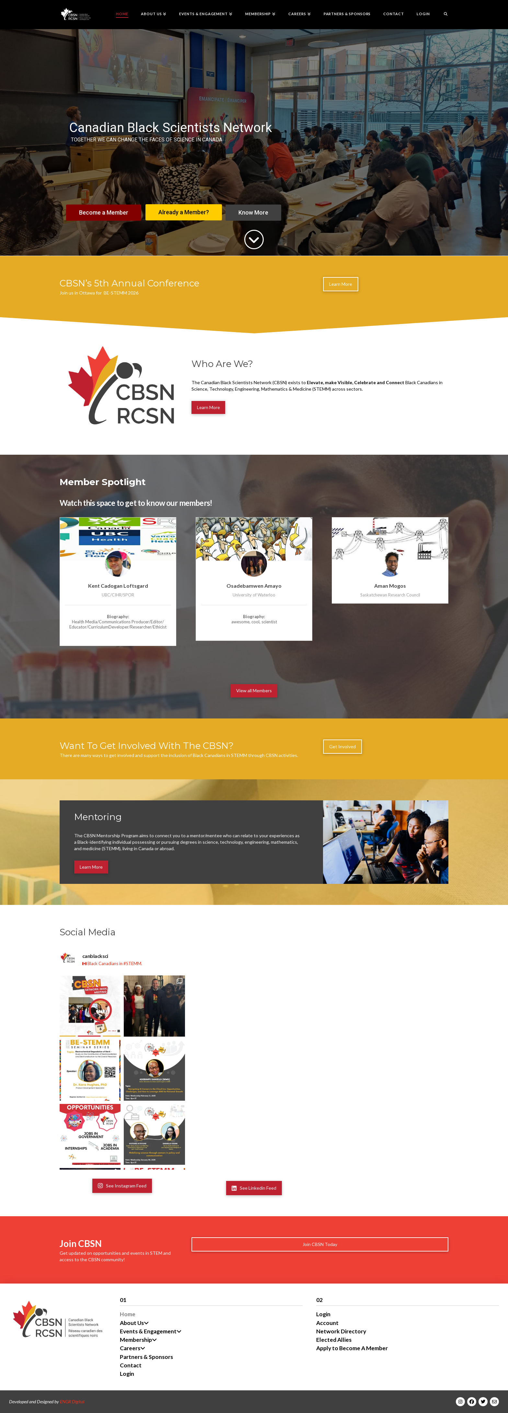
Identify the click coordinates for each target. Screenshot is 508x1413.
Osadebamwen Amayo (254, 586)
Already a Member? (183, 212)
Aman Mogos (390, 586)
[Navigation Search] (442, 14)
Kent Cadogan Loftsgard (118, 586)
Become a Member (103, 212)
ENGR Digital (72, 1401)
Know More (253, 212)
